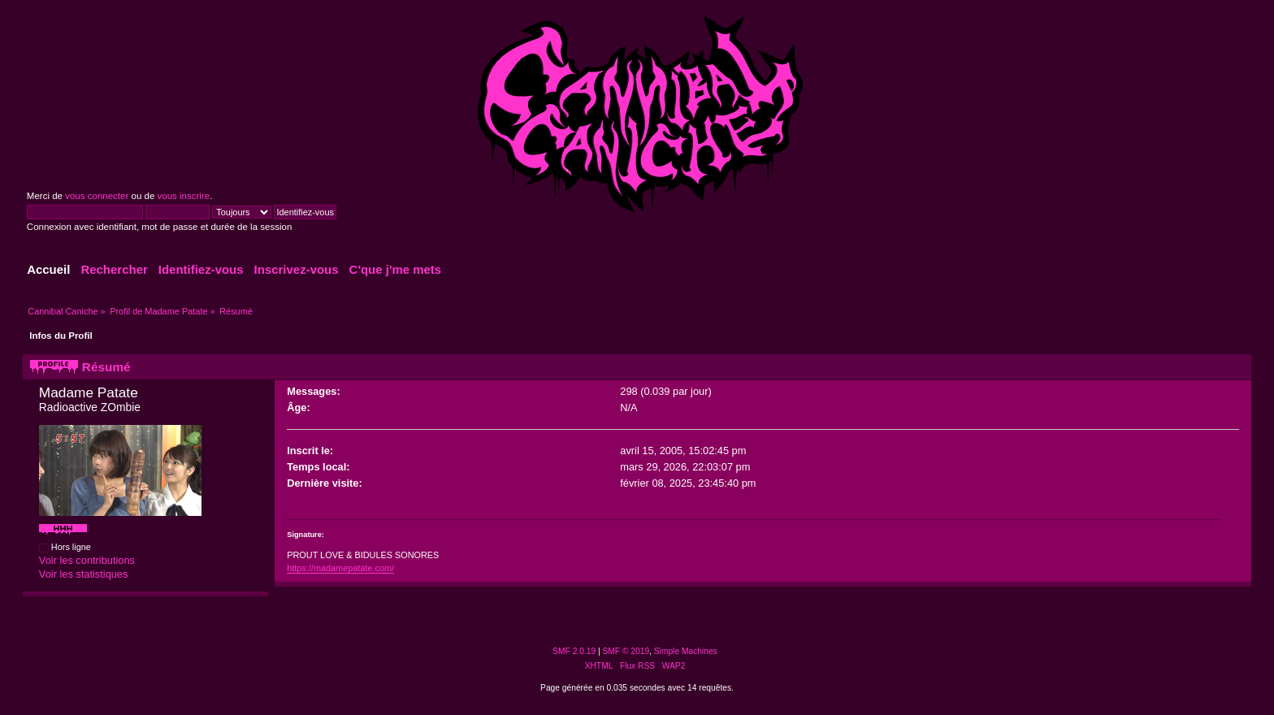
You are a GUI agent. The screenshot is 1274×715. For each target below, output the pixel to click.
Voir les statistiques (83, 574)
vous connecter (96, 196)
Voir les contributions (87, 560)
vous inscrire (184, 196)
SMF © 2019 (626, 651)
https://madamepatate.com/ (340, 568)
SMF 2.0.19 (574, 651)
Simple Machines (685, 651)
